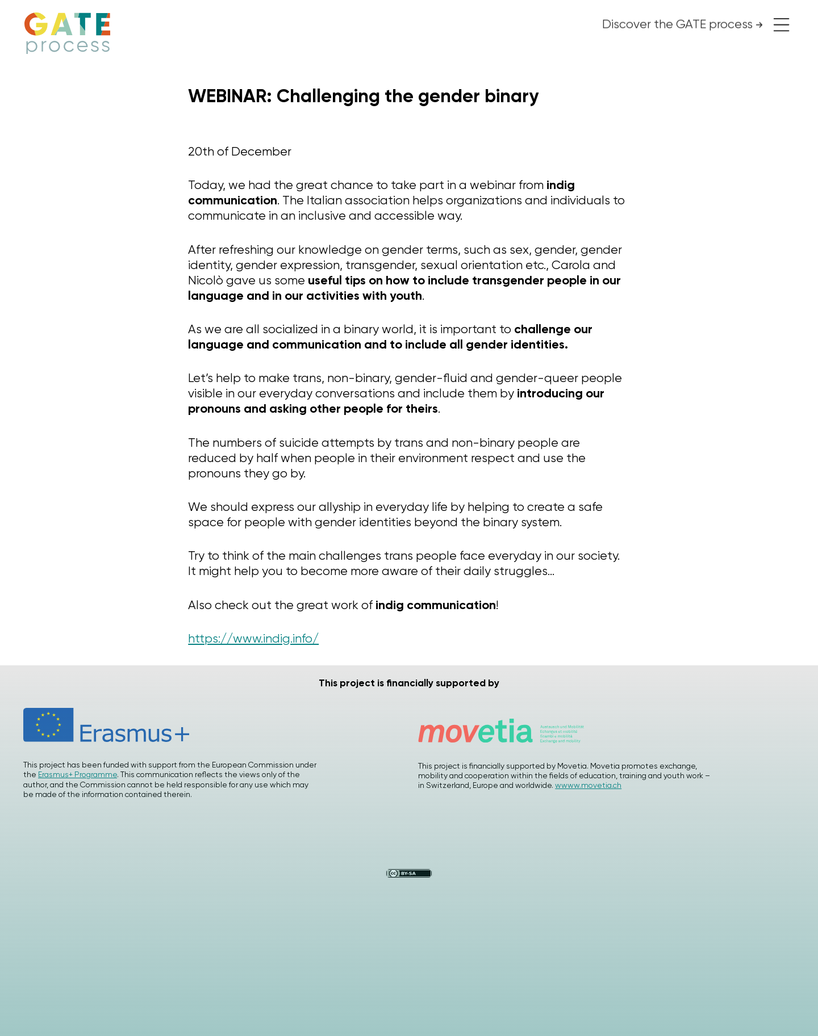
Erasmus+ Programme (77, 774)
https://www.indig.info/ (253, 638)
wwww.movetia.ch (588, 785)
